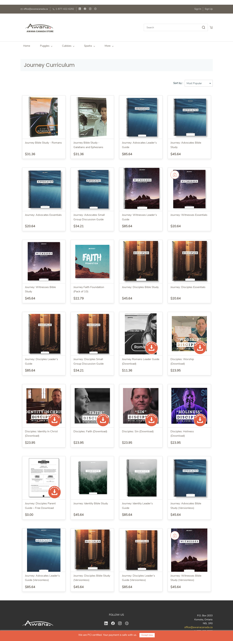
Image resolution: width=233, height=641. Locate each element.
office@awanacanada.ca (198, 625)
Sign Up (209, 9)
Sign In (197, 9)
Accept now (147, 635)
